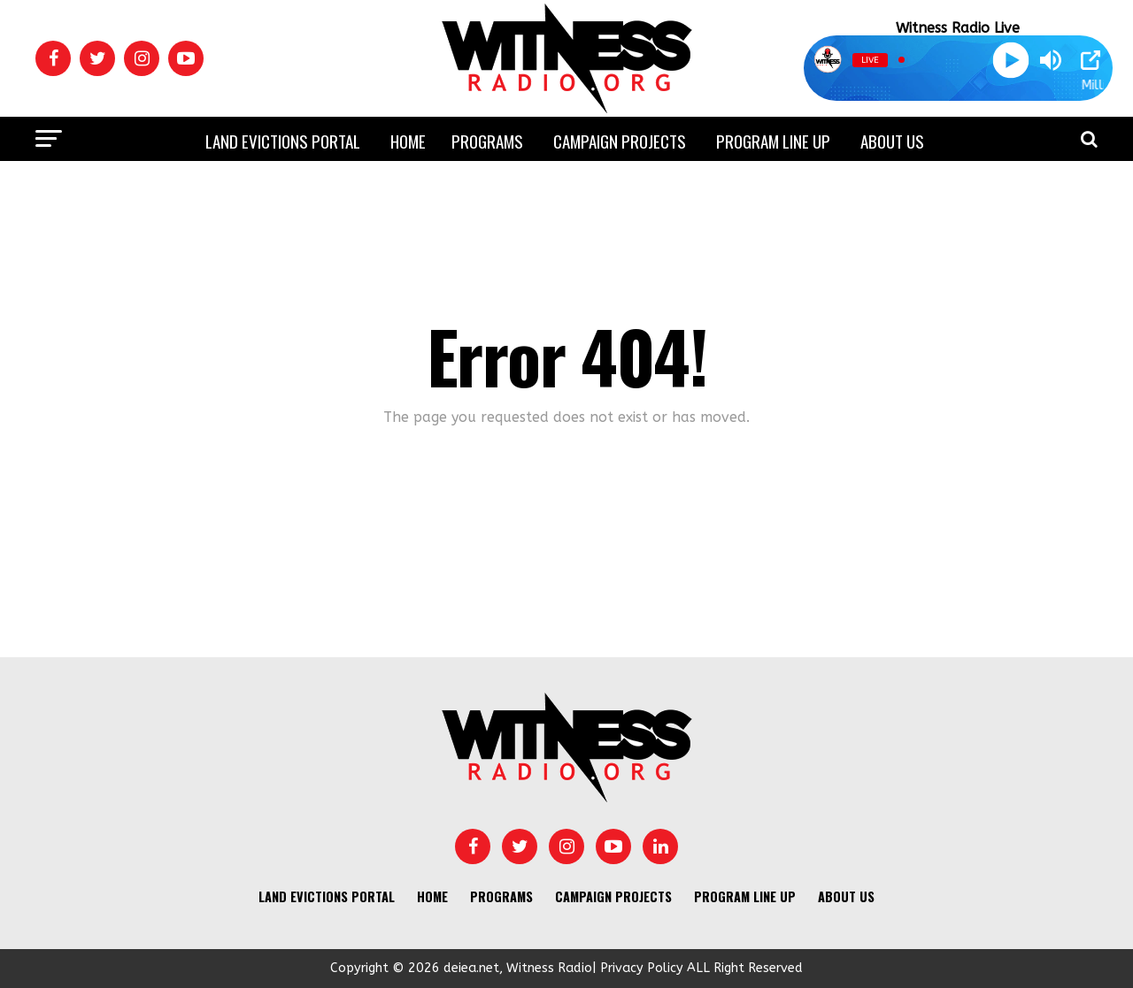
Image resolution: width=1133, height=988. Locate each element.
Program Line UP (773, 140)
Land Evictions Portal (282, 140)
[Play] (1010, 59)
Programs (487, 140)
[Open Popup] (1090, 60)
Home (408, 140)
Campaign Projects (619, 140)
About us (892, 140)
